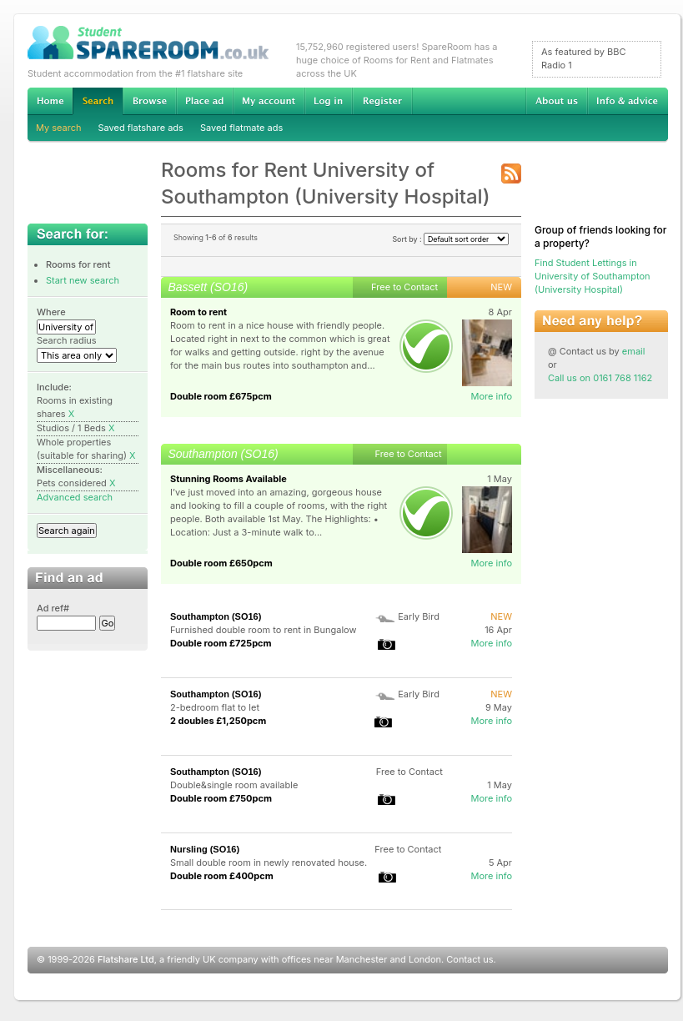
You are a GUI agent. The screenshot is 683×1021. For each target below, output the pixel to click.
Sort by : (450, 239)
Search (98, 101)
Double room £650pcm (221, 563)
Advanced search (75, 497)
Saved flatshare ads (140, 127)
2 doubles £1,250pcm (218, 721)
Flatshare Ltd (126, 959)
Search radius (67, 340)
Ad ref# (53, 608)
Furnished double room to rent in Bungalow (263, 630)
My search (59, 127)
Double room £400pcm (222, 876)
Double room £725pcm (221, 643)
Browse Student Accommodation (149, 101)
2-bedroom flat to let (214, 707)
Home (50, 101)
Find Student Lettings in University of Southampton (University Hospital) (592, 276)
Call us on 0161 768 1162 (600, 378)
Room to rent (198, 312)
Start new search (82, 280)
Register (382, 101)
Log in (328, 101)
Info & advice (627, 101)
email (633, 351)
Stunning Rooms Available (228, 479)
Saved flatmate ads (241, 127)
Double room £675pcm (221, 396)
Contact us (469, 959)
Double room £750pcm (221, 798)
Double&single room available (234, 785)
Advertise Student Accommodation (204, 101)
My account (268, 101)
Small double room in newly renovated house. (268, 862)
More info (491, 396)
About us (556, 101)
